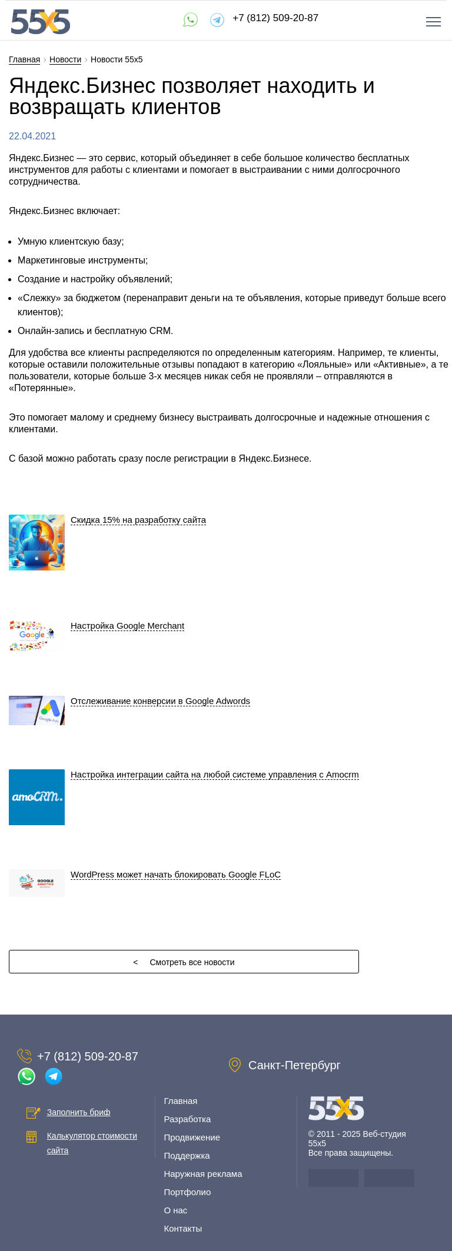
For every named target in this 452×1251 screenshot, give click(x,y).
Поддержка (187, 1155)
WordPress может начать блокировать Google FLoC (176, 874)
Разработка (187, 1119)
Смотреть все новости (183, 961)
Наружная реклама (203, 1174)
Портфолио (187, 1192)
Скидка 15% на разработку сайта (138, 520)
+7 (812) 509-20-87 (275, 18)
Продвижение (192, 1137)
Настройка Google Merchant (127, 625)
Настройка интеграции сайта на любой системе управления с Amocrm (215, 774)
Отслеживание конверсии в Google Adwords (160, 701)
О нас (175, 1210)
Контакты (183, 1228)
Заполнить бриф (79, 1112)
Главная (180, 1101)
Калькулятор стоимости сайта (92, 1143)
